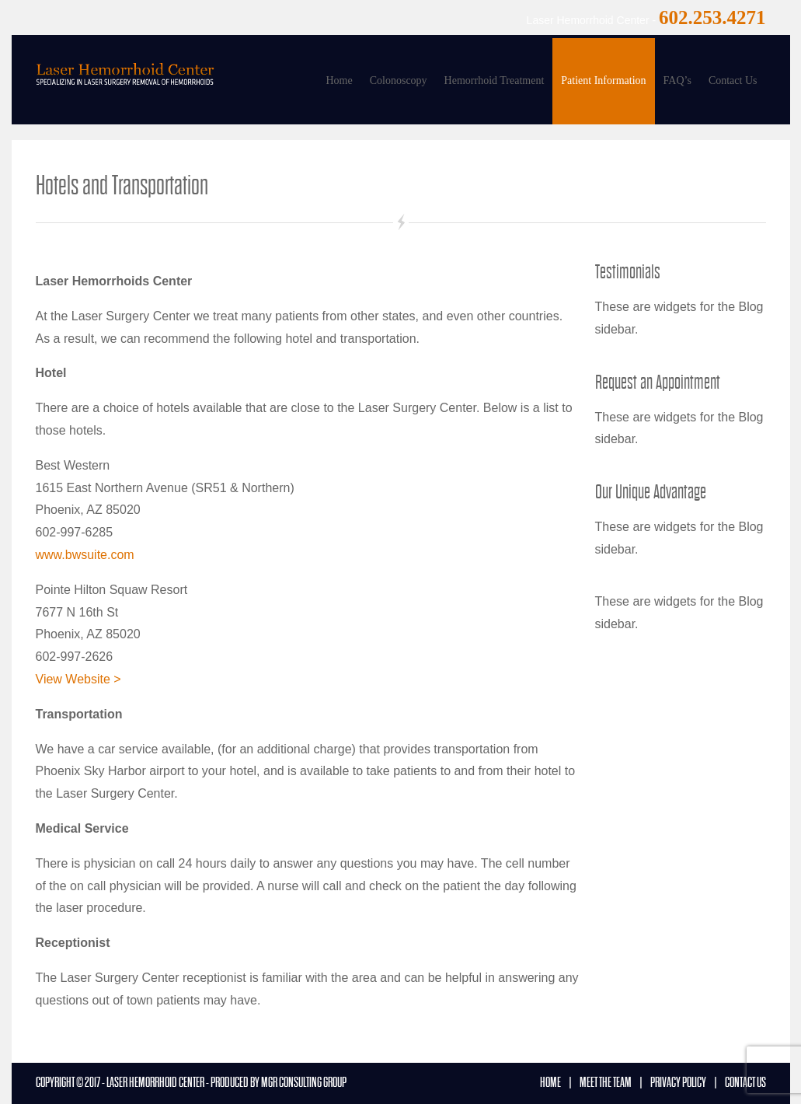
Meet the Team (606, 1082)
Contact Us (733, 80)
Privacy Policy (678, 1082)
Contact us (745, 1082)
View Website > (78, 679)
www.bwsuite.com (85, 554)
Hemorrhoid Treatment (494, 80)
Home (339, 80)
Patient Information (603, 80)
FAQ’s (677, 80)
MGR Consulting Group (304, 1082)
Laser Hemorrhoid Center (155, 1082)
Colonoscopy (398, 80)
